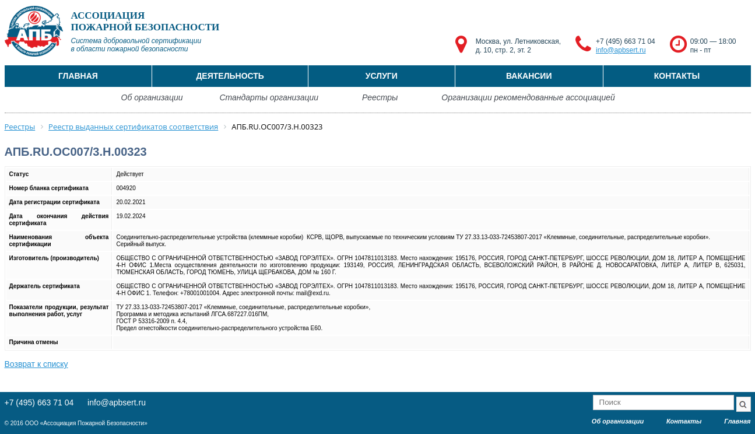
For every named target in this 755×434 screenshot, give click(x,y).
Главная (78, 75)
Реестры (380, 97)
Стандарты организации (268, 97)
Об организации (152, 97)
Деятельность (230, 75)
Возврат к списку (36, 364)
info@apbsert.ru (621, 50)
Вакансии (529, 75)
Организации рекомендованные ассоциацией (528, 97)
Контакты (677, 75)
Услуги (382, 75)
